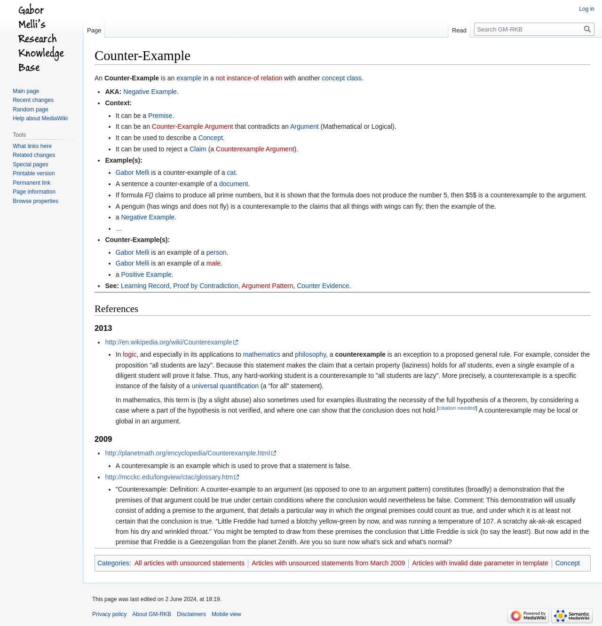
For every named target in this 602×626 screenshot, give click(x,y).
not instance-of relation (249, 78)
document (233, 184)
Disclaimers (191, 614)
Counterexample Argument (255, 149)
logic (129, 354)
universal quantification (225, 386)
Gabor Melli (133, 172)
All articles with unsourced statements (190, 563)
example (188, 78)
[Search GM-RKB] (534, 29)
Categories (113, 563)
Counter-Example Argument (192, 126)
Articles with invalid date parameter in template (480, 563)
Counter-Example (131, 78)
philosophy (310, 354)
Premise (160, 115)
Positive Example (146, 274)
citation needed (456, 408)
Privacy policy (109, 614)
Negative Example (150, 91)
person (216, 252)
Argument (304, 126)
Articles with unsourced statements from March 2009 (328, 563)
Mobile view (226, 614)
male (213, 263)
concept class (342, 78)
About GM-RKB (151, 614)
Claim (198, 149)
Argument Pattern (267, 286)
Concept (210, 137)
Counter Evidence (323, 286)
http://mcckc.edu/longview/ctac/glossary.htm (169, 477)
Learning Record (145, 286)
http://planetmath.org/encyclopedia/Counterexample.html (187, 453)
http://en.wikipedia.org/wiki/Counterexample (168, 342)
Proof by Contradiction (205, 286)
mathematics (261, 354)
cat (231, 172)
